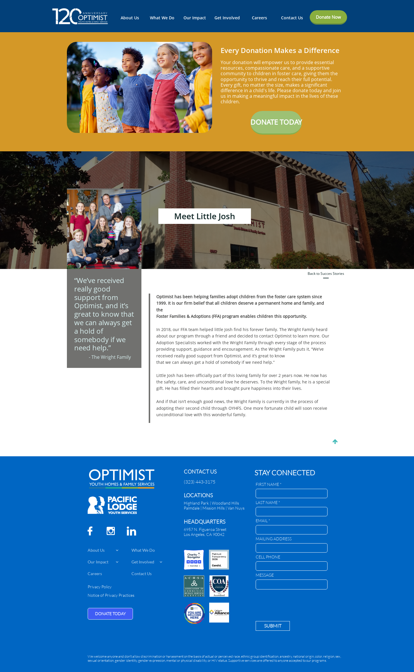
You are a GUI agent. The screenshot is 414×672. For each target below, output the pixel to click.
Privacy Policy (100, 586)
